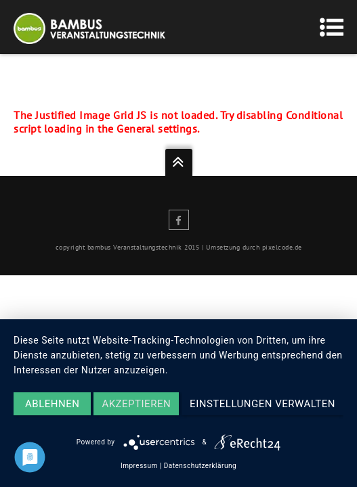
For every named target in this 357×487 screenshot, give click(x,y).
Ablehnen (52, 404)
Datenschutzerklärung (200, 465)
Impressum (139, 465)
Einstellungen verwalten (262, 404)
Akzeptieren (136, 404)
